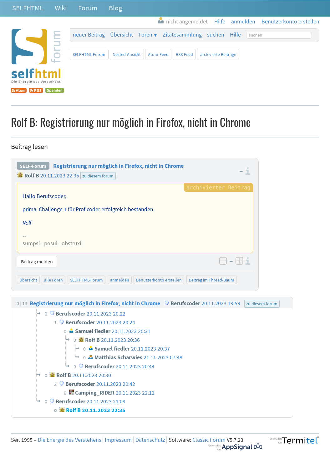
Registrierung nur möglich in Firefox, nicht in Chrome (118, 165)
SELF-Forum (33, 166)
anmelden (119, 280)
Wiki (61, 7)
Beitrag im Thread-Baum (211, 280)
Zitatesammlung (182, 34)
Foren (145, 34)
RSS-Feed (184, 54)
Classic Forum (209, 439)
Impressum (118, 439)
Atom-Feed (158, 54)
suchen (215, 34)
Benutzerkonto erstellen (159, 280)
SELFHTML (27, 7)
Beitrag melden (37, 261)
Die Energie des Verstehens (69, 439)
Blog (115, 7)
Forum (87, 7)
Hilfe (235, 34)
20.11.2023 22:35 (59, 175)
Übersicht (121, 34)
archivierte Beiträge (218, 54)
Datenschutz (150, 439)
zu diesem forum (98, 176)
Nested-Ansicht (127, 54)
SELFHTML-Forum (89, 54)
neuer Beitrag (89, 34)
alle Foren (53, 280)
